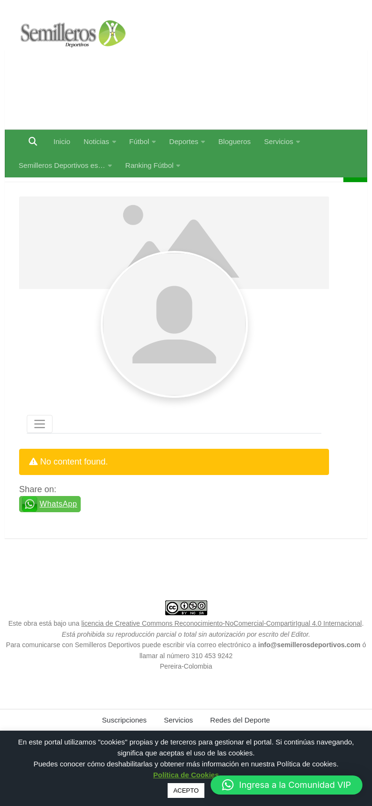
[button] (286, 785)
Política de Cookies (186, 775)
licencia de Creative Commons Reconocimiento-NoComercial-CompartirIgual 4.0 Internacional (221, 647)
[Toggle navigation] (40, 448)
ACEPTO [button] (186, 790)
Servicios (278, 141)
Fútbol (139, 141)
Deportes (183, 141)
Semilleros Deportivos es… (62, 165)
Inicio (61, 141)
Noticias (96, 141)
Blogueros (234, 141)
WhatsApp (58, 528)
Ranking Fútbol (149, 165)
